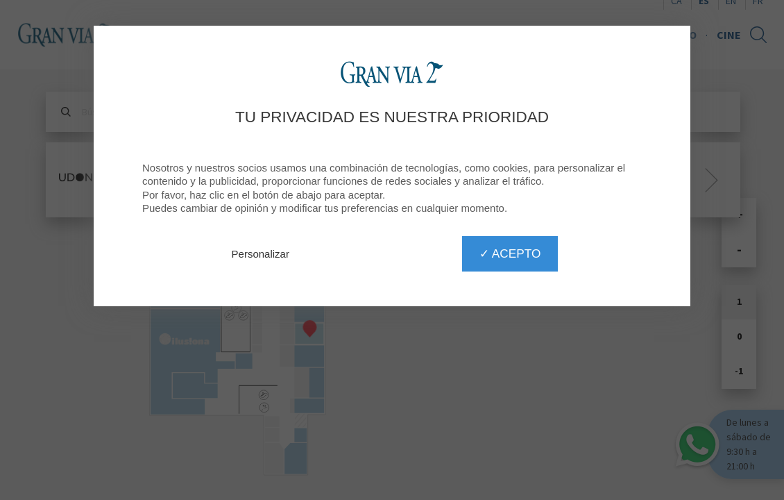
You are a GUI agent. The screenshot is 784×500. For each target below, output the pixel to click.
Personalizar (260, 254)
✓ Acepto (509, 253)
